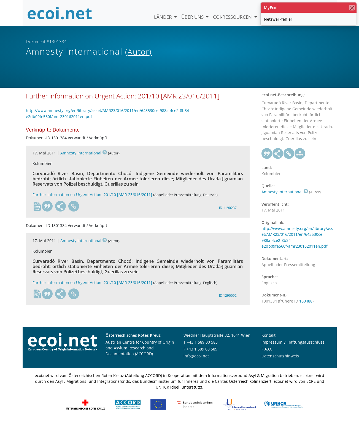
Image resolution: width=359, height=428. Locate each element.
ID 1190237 (228, 214)
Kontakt (268, 341)
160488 (305, 307)
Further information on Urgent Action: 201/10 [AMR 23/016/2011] (92, 200)
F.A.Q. (266, 354)
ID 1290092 (228, 301)
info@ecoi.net (196, 361)
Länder (163, 17)
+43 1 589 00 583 (202, 348)
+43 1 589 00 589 (202, 354)
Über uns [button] (193, 17)
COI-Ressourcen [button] (233, 17)
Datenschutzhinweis (280, 361)
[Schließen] (352, 7)
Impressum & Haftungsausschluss (293, 348)
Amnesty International (83, 159)
